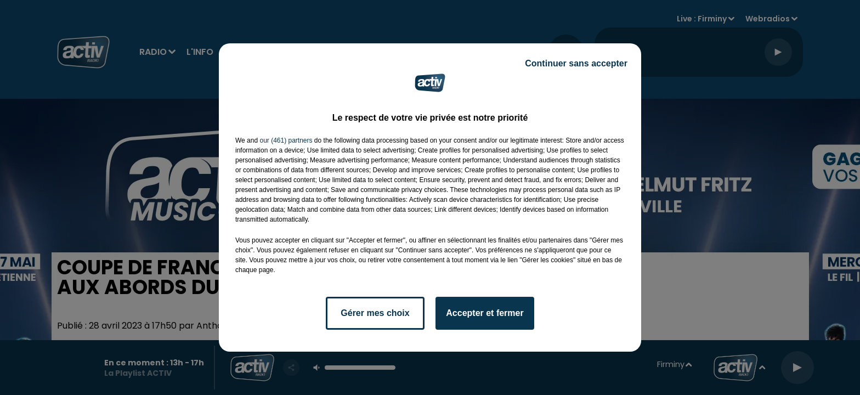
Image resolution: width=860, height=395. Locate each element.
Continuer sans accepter (576, 63)
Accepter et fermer (484, 313)
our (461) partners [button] (285, 140)
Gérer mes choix (375, 313)
